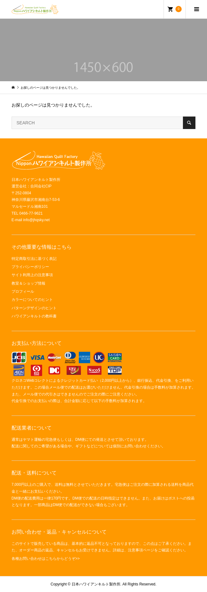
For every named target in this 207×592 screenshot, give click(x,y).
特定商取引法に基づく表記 (34, 258)
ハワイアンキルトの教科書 (34, 316)
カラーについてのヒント (32, 299)
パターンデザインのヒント (34, 308)
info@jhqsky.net (36, 220)
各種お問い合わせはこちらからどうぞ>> (46, 558)
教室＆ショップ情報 (28, 283)
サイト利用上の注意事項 (32, 275)
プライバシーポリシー (30, 267)
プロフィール (23, 291)
